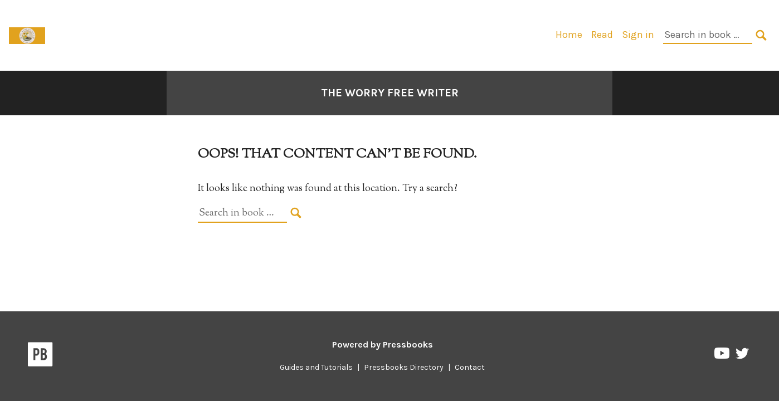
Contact (470, 367)
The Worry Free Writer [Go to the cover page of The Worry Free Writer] (390, 92)
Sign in (638, 34)
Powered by (382, 344)
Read (602, 34)
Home (569, 34)
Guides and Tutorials (316, 367)
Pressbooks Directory (404, 367)
